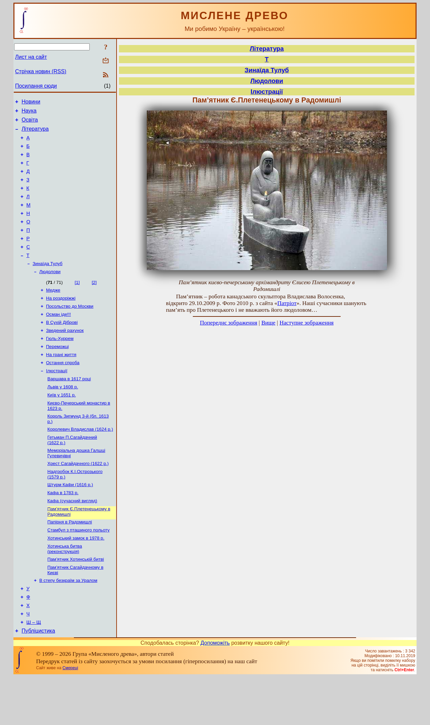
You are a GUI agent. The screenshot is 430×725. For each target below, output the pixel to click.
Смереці (70, 716)
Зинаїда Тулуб (47, 283)
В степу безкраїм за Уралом (68, 622)
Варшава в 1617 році (69, 407)
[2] (94, 302)
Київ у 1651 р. (61, 424)
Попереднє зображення (228, 322)
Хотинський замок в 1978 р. (75, 577)
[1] (77, 302)
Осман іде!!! (58, 337)
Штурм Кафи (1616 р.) (70, 519)
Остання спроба (63, 389)
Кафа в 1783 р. (63, 528)
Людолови (49, 292)
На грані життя (61, 381)
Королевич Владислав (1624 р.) (80, 461)
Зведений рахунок (65, 354)
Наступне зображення (307, 322)
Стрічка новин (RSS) (40, 71)
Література (35, 133)
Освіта (30, 123)
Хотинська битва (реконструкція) (64, 589)
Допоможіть (215, 691)
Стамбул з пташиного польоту (78, 568)
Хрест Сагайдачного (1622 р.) (78, 497)
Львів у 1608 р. (62, 416)
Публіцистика (38, 679)
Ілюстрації (56, 398)
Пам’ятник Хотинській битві (75, 599)
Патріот (286, 303)
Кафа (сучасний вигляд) (72, 537)
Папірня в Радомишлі (69, 559)
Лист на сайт (31, 57)
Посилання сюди (36, 86)
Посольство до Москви (69, 328)
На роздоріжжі (61, 320)
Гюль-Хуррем (60, 363)
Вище (268, 322)
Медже (53, 311)
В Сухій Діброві (62, 346)
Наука (29, 113)
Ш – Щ (34, 669)
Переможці (57, 372)
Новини (31, 102)
